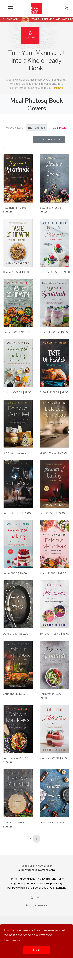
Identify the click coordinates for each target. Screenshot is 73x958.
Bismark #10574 (49, 822)
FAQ (12, 883)
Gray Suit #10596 (50, 332)
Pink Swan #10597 (51, 694)
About (20, 883)
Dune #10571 (11, 633)
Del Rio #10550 (12, 513)
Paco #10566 (47, 513)
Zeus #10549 (11, 694)
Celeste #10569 (12, 392)
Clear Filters (59, 127)
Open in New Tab (49, 139)
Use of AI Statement (54, 887)
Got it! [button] (36, 950)
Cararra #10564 (12, 272)
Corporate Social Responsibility (44, 883)
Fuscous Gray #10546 (16, 822)
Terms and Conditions (22, 878)
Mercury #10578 (49, 758)
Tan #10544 (10, 452)
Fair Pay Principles (18, 887)
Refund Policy (55, 878)
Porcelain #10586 (50, 272)
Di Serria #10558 (49, 392)
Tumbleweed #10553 (15, 758)
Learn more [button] (12, 940)
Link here (58, 88)
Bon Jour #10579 (50, 633)
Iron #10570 (10, 573)
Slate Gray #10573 (50, 207)
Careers (35, 887)
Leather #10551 (48, 452)
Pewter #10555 (12, 332)
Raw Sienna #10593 (14, 207)
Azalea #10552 (48, 573)
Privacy (41, 878)
